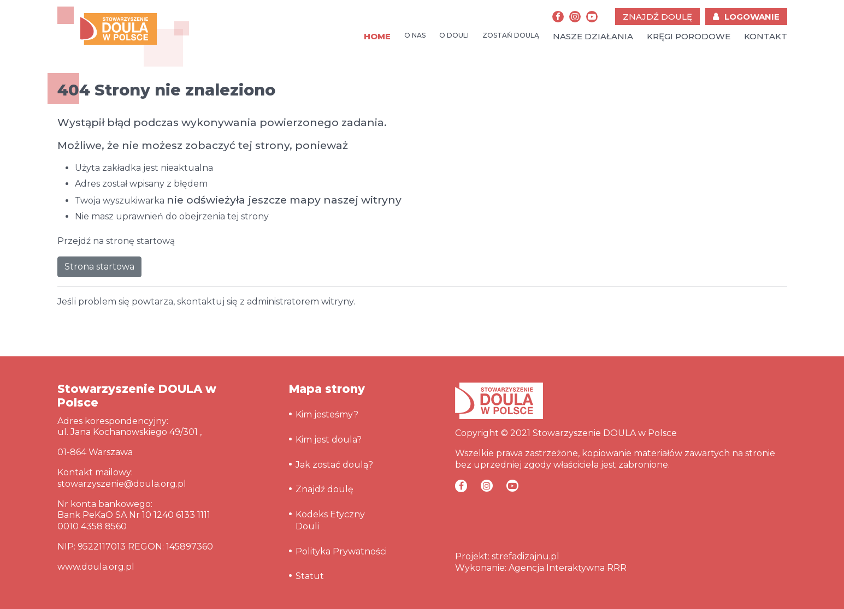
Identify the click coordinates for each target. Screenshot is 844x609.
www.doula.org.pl (95, 567)
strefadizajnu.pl (525, 556)
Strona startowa (99, 266)
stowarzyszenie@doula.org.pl (121, 484)
